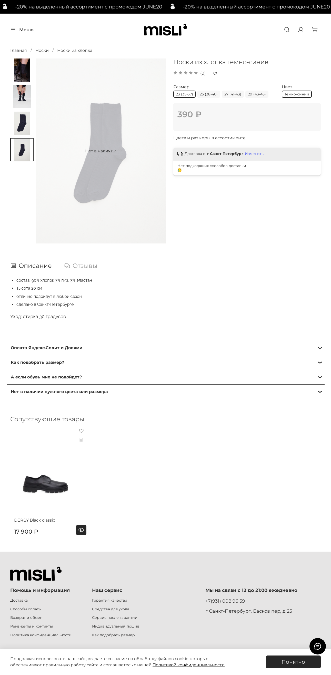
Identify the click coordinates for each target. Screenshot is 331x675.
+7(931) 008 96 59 (225, 601)
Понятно (293, 662)
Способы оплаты (26, 609)
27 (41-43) (232, 94)
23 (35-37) (184, 94)
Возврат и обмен (26, 617)
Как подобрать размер (113, 635)
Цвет (287, 86)
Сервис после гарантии (114, 617)
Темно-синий (296, 94)
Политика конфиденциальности (41, 635)
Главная (18, 50)
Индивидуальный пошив (115, 626)
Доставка (19, 600)
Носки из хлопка (74, 50)
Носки (42, 50)
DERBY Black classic (30, 526)
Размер (181, 86)
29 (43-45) (257, 94)
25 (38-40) (209, 94)
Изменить (254, 153)
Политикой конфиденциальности (189, 664)
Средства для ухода (110, 609)
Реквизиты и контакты (31, 626)
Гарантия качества (109, 600)
